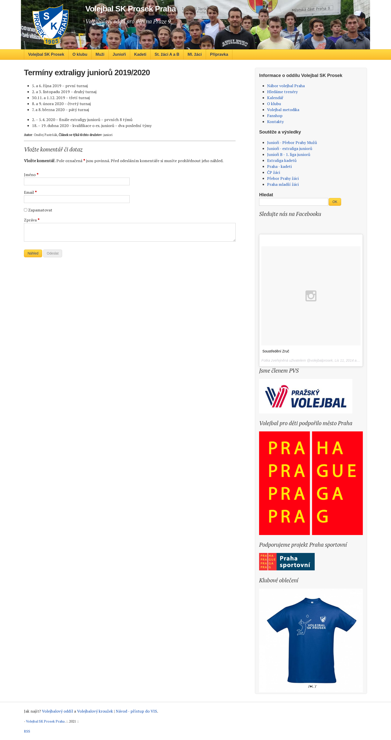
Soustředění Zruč (275, 351)
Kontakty (275, 121)
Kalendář (275, 97)
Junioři (119, 54)
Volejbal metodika (283, 109)
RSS (27, 731)
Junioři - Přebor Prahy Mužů (292, 142)
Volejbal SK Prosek (46, 54)
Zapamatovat (40, 210)
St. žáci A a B (167, 54)
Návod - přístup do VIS (136, 711)
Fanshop (275, 115)
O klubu (80, 54)
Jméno (31, 174)
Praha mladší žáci (283, 184)
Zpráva (31, 220)
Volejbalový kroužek (95, 711)
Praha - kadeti (279, 166)
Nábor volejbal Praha (286, 85)
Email (30, 192)
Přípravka (219, 54)
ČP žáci (273, 172)
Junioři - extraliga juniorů (289, 148)
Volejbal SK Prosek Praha (45, 721)
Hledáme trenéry (282, 91)
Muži (100, 54)
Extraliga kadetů (281, 160)
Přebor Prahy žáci (283, 178)
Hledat (266, 194)
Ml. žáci (195, 54)
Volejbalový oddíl (57, 711)
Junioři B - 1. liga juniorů (288, 154)
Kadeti (140, 54)
